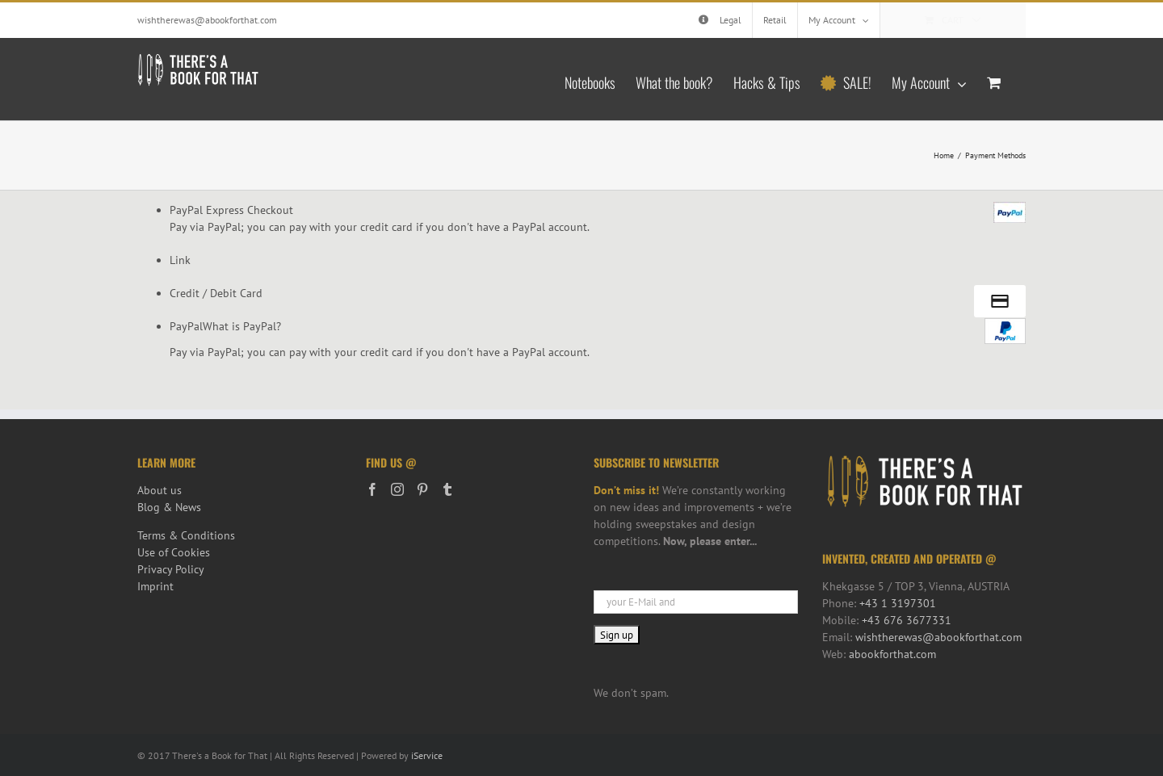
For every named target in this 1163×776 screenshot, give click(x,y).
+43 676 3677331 (906, 620)
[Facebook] (372, 489)
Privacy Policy (170, 569)
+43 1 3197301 (897, 603)
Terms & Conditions (186, 535)
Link (180, 260)
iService (427, 755)
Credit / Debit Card (216, 293)
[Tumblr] (447, 489)
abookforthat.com (892, 654)
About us (159, 490)
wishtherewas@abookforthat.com (207, 20)
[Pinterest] (422, 489)
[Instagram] (397, 489)
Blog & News (169, 507)
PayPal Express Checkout (231, 210)
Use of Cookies (173, 552)
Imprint (155, 586)
